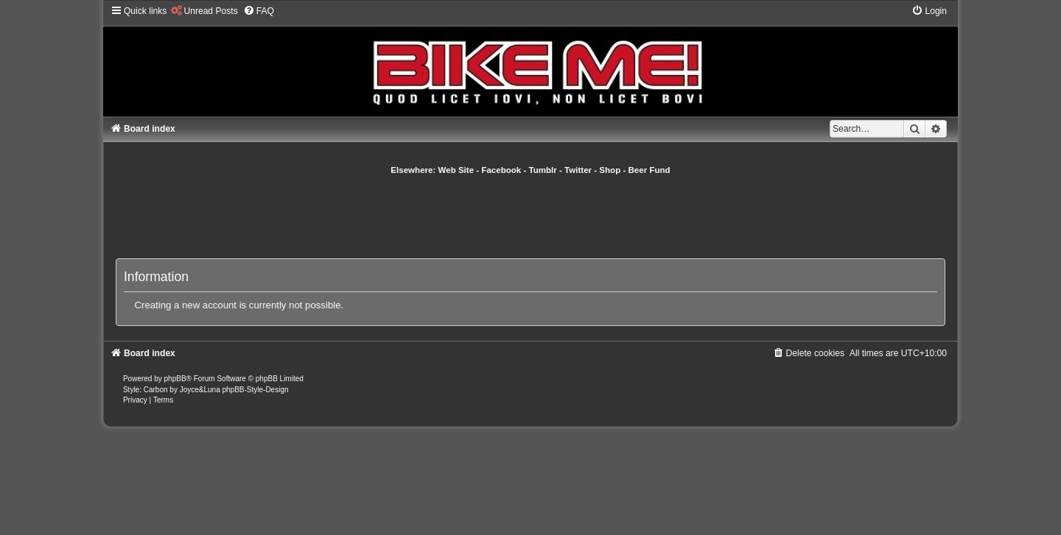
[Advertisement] (530, 216)
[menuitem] (203, 11)
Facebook (501, 170)
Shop (609, 170)
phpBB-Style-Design (255, 390)
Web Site (456, 170)
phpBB (175, 379)
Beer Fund (649, 170)
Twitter (578, 170)
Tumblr (543, 170)
